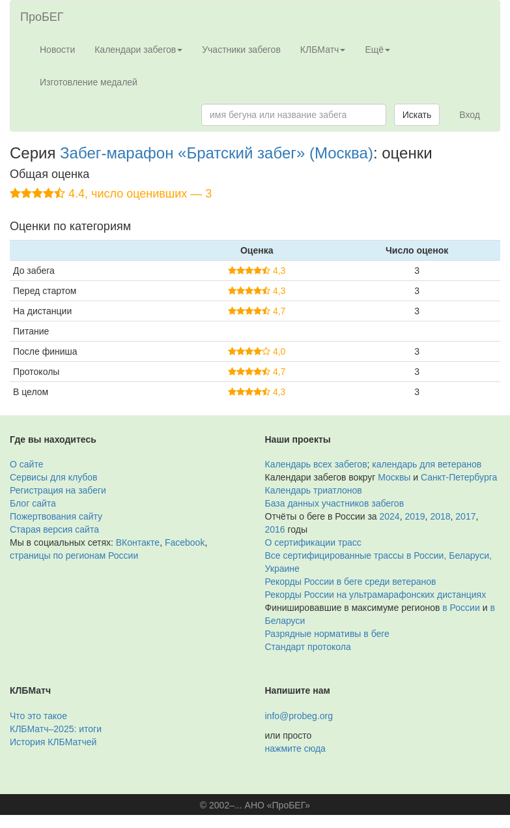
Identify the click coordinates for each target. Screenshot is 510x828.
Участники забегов (241, 49)
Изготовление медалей (88, 82)
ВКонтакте (138, 542)
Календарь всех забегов (316, 464)
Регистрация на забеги (58, 490)
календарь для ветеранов (426, 464)
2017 (465, 516)
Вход (469, 115)
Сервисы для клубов (54, 477)
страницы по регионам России (74, 555)
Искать (417, 115)
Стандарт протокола (308, 647)
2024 (390, 516)
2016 (275, 529)
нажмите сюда (295, 748)
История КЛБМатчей (53, 742)
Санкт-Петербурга (459, 477)
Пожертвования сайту (56, 516)
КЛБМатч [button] (323, 49)
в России (460, 607)
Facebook (185, 542)
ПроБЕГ (42, 16)
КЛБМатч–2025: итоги (56, 729)
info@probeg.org (299, 716)
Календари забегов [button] (138, 49)
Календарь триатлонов (313, 490)
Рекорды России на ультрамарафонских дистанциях (376, 594)
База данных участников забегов (334, 503)
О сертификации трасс (313, 542)
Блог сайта (33, 503)
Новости (57, 49)
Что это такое (38, 716)
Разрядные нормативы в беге (327, 633)
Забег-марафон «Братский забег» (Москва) (216, 153)
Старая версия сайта (54, 529)
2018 (440, 516)
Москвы (394, 477)
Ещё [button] (377, 49)
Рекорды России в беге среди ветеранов (350, 581)
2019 (414, 516)
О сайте (26, 464)
